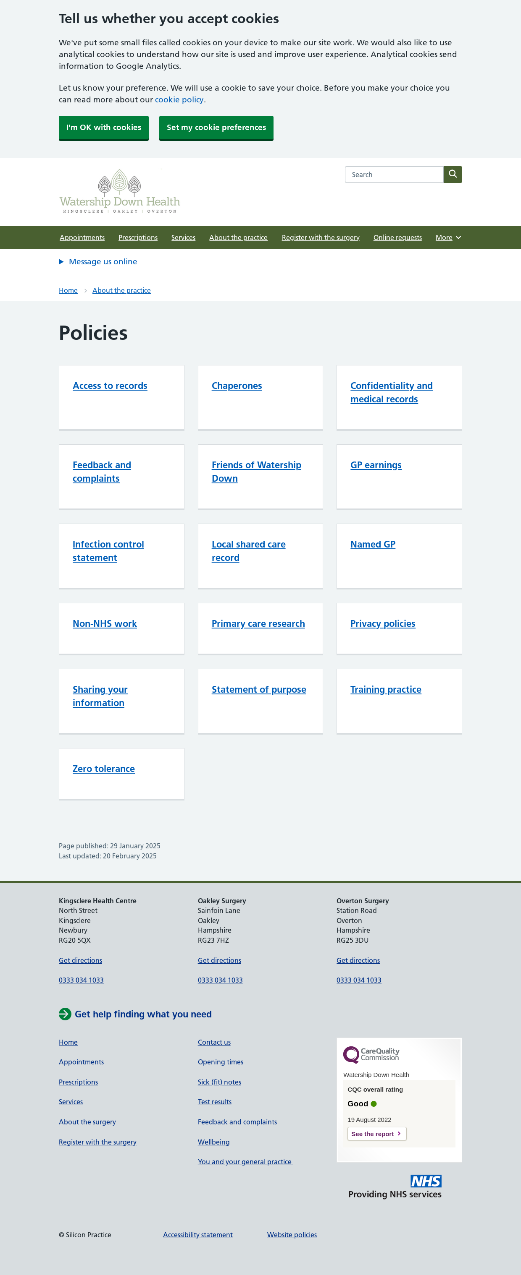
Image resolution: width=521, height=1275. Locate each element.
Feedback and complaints (237, 1122)
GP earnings (376, 465)
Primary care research (258, 623)
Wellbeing (214, 1142)
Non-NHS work (105, 623)
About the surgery (87, 1122)
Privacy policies (383, 623)
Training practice (385, 689)
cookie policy (179, 99)
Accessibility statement (198, 1235)
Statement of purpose (259, 689)
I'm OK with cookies (103, 127)
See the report (372, 1133)
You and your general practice (245, 1162)
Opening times (220, 1062)
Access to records (110, 385)
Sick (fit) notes (219, 1082)
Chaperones (237, 385)
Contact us (214, 1042)
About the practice (238, 237)
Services (183, 237)
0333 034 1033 (81, 980)
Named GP (372, 544)
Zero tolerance (104, 768)
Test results (215, 1102)
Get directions (80, 960)
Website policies (292, 1235)
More (449, 237)
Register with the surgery (321, 237)
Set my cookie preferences (216, 127)
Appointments (82, 237)
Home (68, 290)
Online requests (398, 237)
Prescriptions (138, 237)
